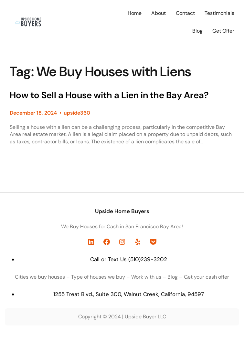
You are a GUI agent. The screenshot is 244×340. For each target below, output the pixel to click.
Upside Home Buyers (122, 211)
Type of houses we (93, 276)
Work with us (146, 276)
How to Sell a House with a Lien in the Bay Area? (109, 95)
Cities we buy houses (40, 276)
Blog (172, 276)
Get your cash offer (206, 276)
